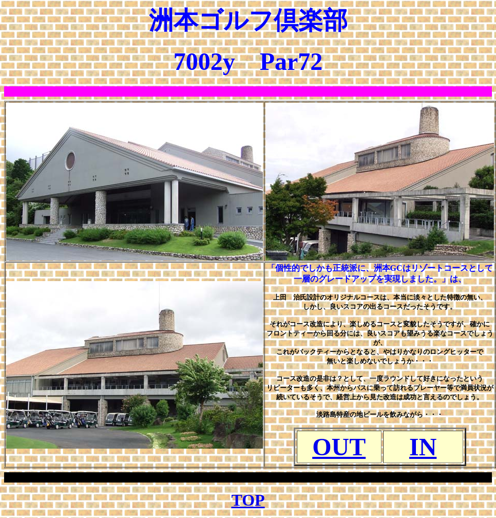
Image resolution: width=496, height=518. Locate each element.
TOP (247, 500)
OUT (339, 446)
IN (422, 446)
